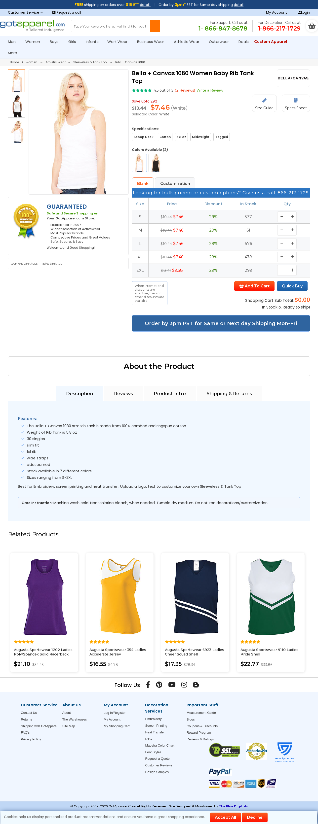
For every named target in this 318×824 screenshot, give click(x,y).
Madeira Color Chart (159, 745)
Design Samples (157, 772)
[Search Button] (155, 26)
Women (34, 41)
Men (14, 41)
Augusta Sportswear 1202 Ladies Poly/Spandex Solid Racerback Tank (43, 654)
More (14, 52)
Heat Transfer (155, 732)
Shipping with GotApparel (39, 726)
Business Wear (152, 41)
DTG (148, 739)
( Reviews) (185, 90)
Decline (255, 817)
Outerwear (221, 41)
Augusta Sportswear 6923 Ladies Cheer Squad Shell (194, 652)
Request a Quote (157, 758)
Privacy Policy (31, 739)
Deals (243, 41)
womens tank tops (24, 263)
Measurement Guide (201, 713)
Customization (175, 183)
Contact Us (29, 713)
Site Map (68, 726)
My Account (276, 12)
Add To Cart (254, 286)
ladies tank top (51, 263)
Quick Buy (292, 286)
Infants (94, 41)
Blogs (191, 719)
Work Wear (119, 41)
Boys (56, 41)
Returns (26, 719)
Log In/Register (115, 713)
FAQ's (25, 732)
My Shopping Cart (117, 726)
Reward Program (199, 732)
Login (304, 12)
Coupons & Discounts (202, 726)
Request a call (66, 12)
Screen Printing (156, 725)
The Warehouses (74, 719)
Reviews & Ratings (200, 739)
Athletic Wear (188, 41)
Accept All (225, 817)
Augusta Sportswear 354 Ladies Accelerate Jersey (117, 652)
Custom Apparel (272, 41)
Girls (74, 41)
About (66, 713)
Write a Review (210, 90)
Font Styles (153, 752)
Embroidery (153, 719)
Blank (143, 183)
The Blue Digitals (233, 806)
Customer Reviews (158, 765)
